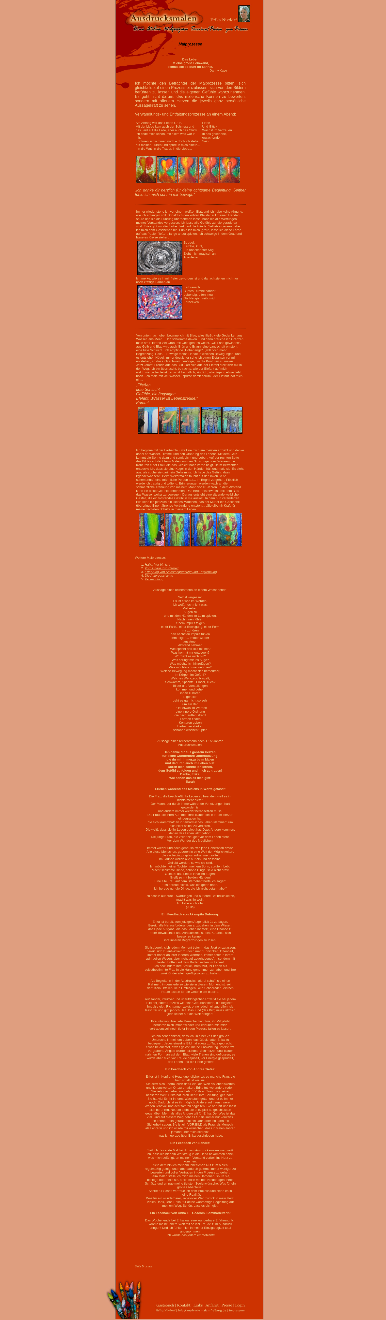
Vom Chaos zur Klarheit (161, 568)
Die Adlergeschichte (159, 575)
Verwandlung (154, 579)
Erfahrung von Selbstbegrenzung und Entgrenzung (181, 572)
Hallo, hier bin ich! (157, 564)
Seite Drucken (143, 1266)
